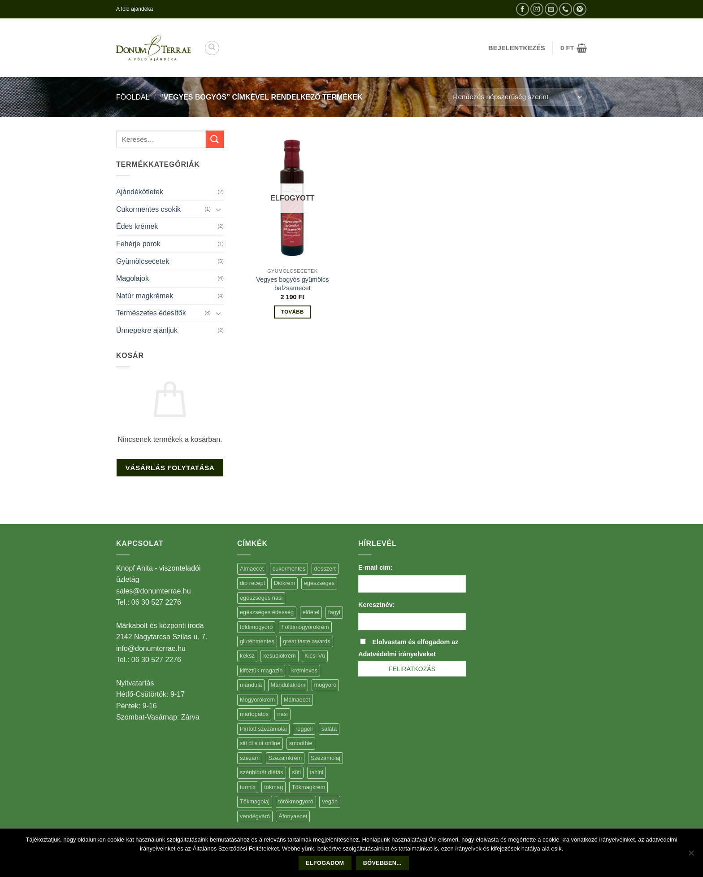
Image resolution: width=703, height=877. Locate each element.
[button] (573, 48)
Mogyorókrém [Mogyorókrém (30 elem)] (257, 699)
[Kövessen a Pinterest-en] (579, 9)
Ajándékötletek (139, 192)
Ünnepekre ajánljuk (147, 330)
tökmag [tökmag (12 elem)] (273, 787)
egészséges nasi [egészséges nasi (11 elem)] (261, 597)
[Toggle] (218, 209)
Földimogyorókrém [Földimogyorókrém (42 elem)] (305, 627)
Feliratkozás (412, 668)
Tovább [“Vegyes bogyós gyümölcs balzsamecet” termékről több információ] (292, 311)
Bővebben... (382, 863)
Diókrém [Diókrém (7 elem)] (284, 583)
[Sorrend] (517, 97)
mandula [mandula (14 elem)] (251, 684)
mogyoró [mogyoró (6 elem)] (325, 684)
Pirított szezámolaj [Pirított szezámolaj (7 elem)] (263, 728)
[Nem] (691, 855)
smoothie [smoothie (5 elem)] (300, 743)
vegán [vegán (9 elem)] (330, 801)
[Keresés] (212, 48)
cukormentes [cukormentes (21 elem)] (289, 568)
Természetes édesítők (151, 313)
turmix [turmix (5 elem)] (248, 787)
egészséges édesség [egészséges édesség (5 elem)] (267, 612)
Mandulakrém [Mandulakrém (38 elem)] (288, 684)
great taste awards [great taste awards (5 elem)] (306, 641)
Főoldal (133, 97)
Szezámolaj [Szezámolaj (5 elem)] (325, 758)
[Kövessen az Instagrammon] (536, 9)
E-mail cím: (375, 567)
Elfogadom (325, 863)
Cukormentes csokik (148, 209)
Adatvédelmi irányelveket (397, 654)
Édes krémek (137, 226)
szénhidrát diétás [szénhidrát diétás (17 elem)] (261, 772)
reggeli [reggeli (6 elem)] (303, 728)
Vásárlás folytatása (169, 467)
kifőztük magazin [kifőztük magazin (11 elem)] (261, 670)
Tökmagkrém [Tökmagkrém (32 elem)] (308, 787)
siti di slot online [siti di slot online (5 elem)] (260, 743)
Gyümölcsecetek (142, 261)
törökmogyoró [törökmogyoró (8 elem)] (295, 801)
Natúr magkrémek (144, 296)
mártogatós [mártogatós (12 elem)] (254, 714)
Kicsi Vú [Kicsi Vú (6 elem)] (314, 655)
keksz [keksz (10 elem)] (247, 655)
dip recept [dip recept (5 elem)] (252, 583)
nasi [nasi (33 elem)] (282, 714)
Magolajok (132, 278)
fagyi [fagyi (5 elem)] (334, 612)
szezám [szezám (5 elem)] (250, 758)
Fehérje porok (138, 244)
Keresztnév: (376, 604)
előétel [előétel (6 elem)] (311, 612)
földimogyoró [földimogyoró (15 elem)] (256, 627)
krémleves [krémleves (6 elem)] (304, 670)
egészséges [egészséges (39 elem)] (319, 583)
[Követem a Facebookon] (522, 9)
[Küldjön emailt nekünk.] (551, 9)
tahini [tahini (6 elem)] (317, 772)
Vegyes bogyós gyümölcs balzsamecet (292, 284)
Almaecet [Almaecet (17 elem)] (252, 568)
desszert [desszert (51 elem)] (325, 568)
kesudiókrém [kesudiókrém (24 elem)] (279, 655)
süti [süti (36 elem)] (296, 772)
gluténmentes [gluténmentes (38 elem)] (257, 641)
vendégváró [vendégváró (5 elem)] (255, 816)
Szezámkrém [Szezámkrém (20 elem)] (285, 758)
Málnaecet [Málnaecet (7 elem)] (297, 699)
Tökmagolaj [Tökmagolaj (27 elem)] (254, 801)
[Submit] (215, 139)
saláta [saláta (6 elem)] (329, 728)
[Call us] (565, 9)
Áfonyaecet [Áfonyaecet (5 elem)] (292, 816)
